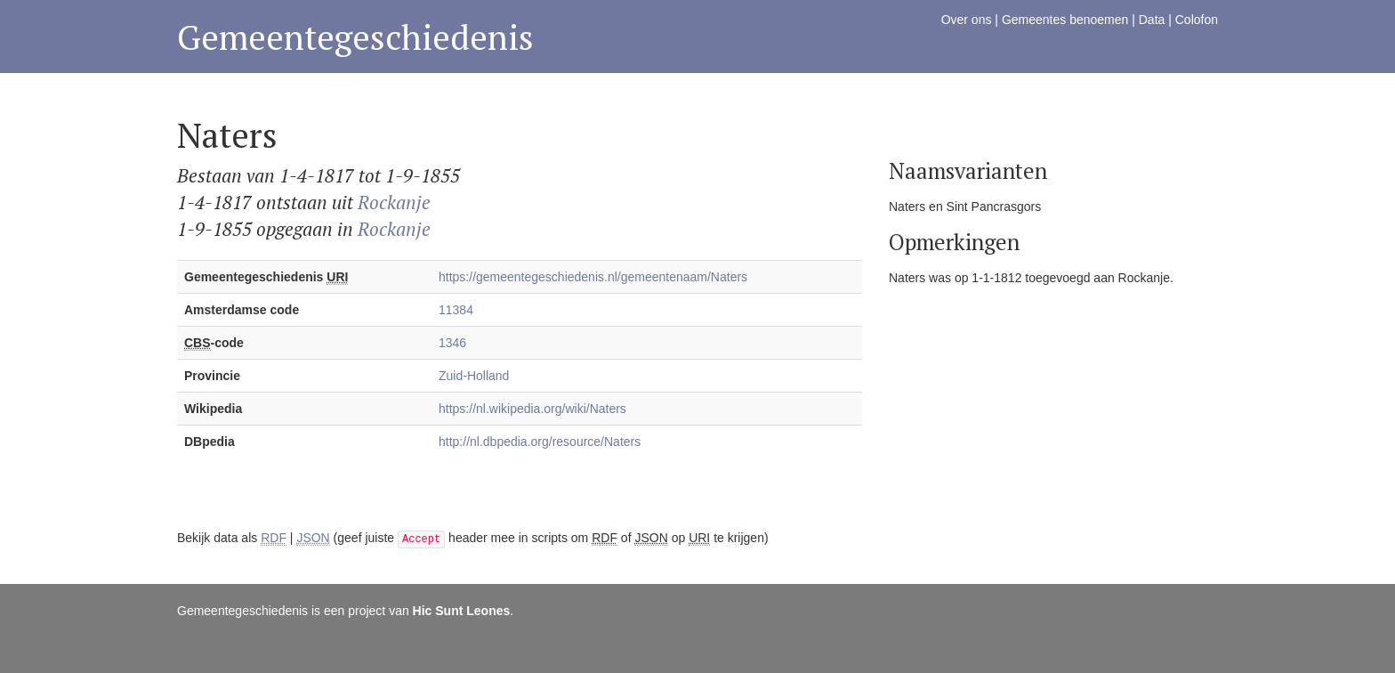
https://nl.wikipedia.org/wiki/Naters (532, 408)
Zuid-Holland (474, 376)
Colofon (1196, 19)
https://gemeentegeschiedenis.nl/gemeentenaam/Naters (593, 277)
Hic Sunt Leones (462, 611)
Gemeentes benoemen (1065, 19)
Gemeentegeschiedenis (355, 37)
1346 (452, 343)
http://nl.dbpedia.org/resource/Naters (540, 441)
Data (1152, 19)
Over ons (966, 19)
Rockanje (394, 202)
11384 (456, 310)
